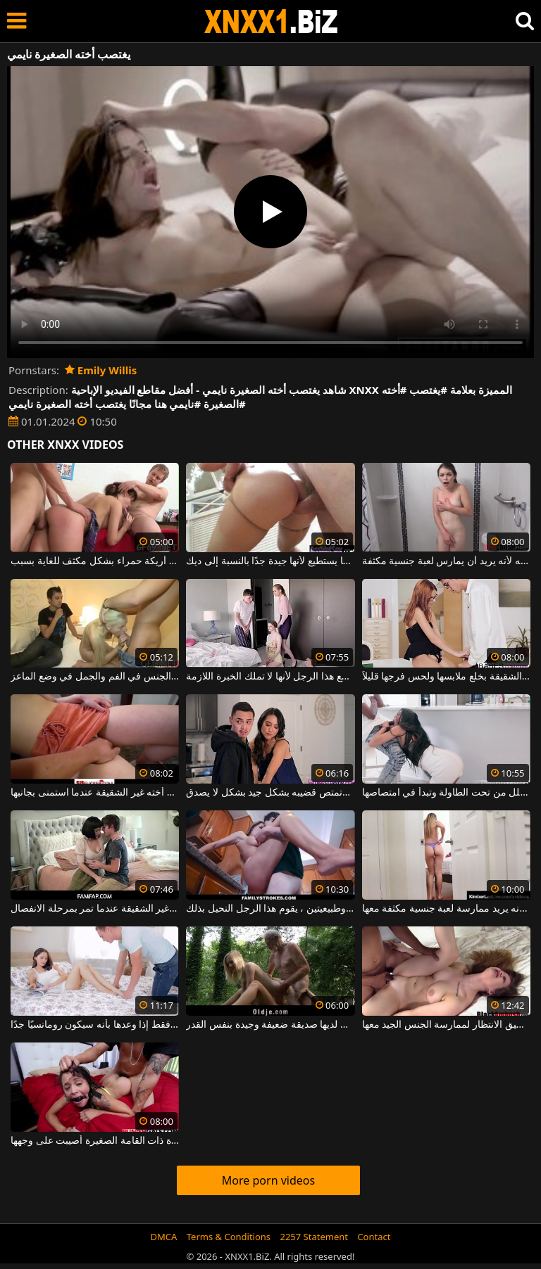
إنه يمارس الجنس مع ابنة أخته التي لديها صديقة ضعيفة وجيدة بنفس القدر (270, 1025)
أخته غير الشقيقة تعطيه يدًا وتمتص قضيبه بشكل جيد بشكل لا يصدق (270, 792)
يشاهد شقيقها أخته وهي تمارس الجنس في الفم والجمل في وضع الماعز (95, 676)
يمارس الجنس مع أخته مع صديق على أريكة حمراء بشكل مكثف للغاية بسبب (95, 561)
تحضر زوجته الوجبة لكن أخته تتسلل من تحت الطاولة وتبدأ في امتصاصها (446, 792)
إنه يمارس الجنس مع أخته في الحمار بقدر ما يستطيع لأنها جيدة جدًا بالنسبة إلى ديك (270, 561)
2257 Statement (314, 1236)
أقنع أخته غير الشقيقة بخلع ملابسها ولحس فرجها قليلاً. (446, 676)
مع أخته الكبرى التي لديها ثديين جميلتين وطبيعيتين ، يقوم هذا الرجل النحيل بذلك (270, 908)
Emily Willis (101, 370)
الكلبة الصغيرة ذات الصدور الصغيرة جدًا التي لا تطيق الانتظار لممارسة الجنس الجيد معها (446, 1025)
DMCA (164, 1236)
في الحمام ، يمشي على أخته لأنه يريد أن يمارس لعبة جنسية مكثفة (446, 561)
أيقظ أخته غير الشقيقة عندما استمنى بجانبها (95, 792)
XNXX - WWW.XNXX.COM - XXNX (271, 21)
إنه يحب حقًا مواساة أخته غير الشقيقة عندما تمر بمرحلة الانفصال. (95, 908)
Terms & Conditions (228, 1236)
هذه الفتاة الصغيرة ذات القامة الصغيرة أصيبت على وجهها (95, 1141)
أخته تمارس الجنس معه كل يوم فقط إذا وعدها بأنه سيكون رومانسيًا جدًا (95, 1025)
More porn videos (268, 1180)
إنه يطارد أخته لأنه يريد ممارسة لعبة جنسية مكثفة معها (446, 908)
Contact (373, 1236)
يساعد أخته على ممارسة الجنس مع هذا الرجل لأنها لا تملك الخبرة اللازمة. (270, 676)
